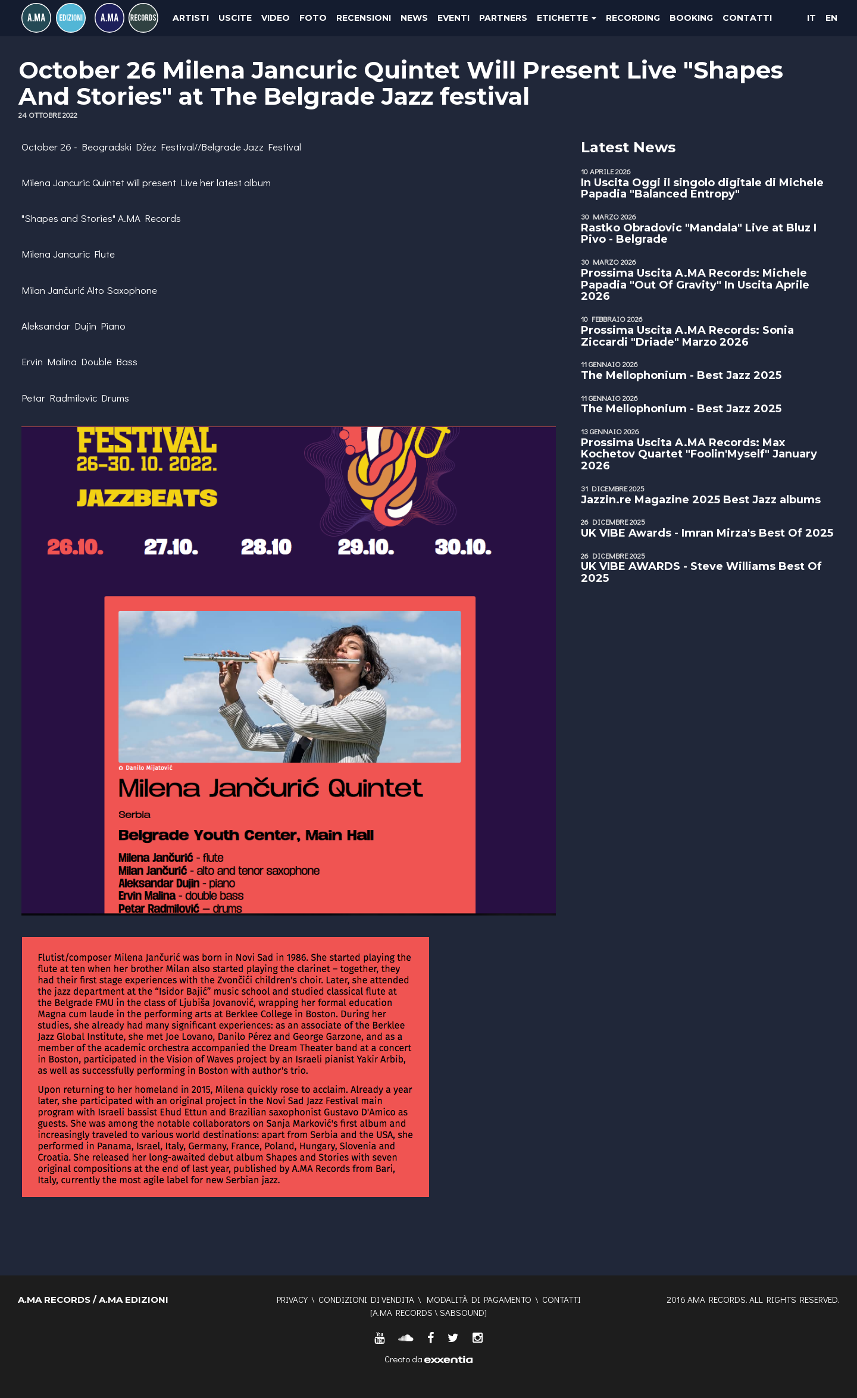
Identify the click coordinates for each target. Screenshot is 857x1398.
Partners (503, 17)
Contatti (747, 17)
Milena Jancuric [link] (55, 182)
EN (831, 17)
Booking (691, 17)
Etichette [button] (566, 17)
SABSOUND (462, 1312)
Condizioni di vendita (366, 1299)
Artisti (191, 17)
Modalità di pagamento (479, 1299)
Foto (313, 17)
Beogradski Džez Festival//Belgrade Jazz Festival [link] (191, 146)
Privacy (292, 1299)
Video (275, 17)
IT (811, 17)
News (414, 17)
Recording (633, 17)
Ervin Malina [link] (49, 361)
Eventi (453, 17)
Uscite (235, 17)
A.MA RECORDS (403, 1312)
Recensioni (363, 17)
